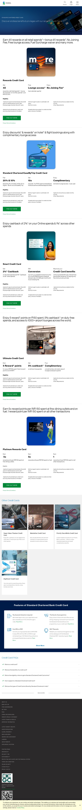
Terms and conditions (8, 761)
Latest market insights (8, 726)
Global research (7, 731)
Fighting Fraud (6, 749)
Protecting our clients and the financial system (16, 759)
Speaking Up (5, 751)
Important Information (8, 722)
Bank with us (5, 704)
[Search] (65, 3)
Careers (4, 739)
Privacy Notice (6, 769)
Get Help (4, 709)
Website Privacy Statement (9, 717)
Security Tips (5, 754)
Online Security (6, 764)
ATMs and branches (7, 707)
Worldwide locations (8, 744)
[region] (41, 805)
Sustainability (6, 756)
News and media (6, 734)
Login (71, 3)
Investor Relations (7, 729)
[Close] (80, 805)
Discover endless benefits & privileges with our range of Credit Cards (32, 21)
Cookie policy (6, 766)
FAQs (3, 712)
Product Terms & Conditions (9, 123)
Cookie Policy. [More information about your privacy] (20, 807)
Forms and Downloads (8, 714)
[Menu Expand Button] (77, 3)
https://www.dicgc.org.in (8, 789)
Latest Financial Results (9, 719)
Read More (19, 621)
